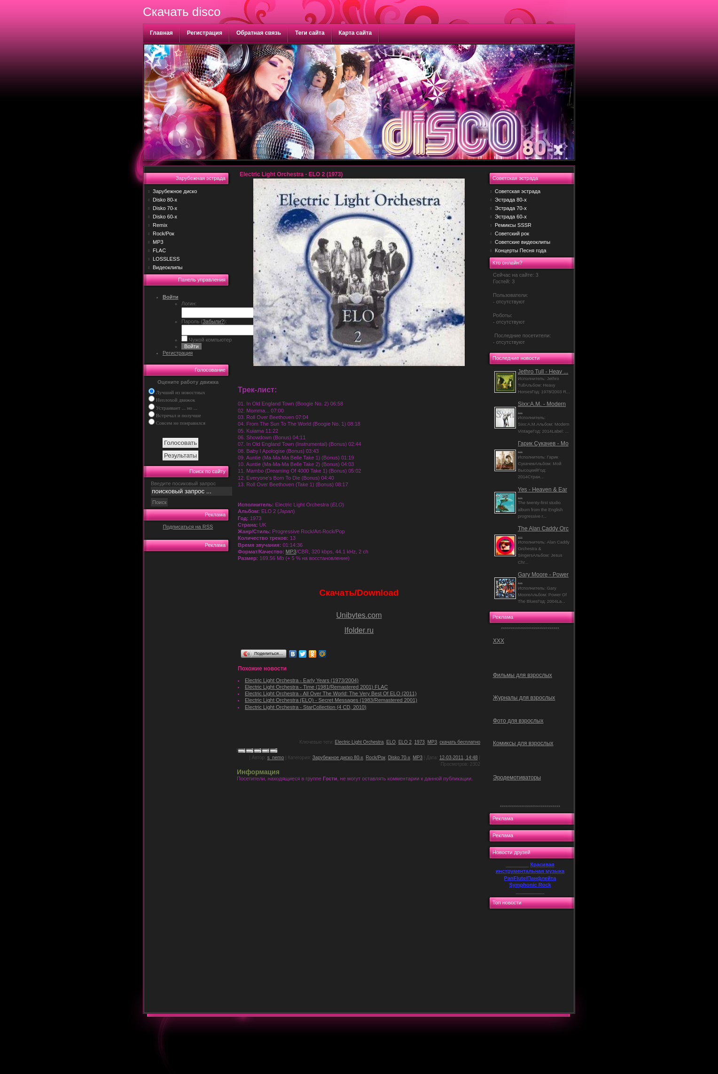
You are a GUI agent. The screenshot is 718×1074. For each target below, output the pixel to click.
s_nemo (275, 757)
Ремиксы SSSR (513, 225)
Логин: (189, 303)
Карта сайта (355, 33)
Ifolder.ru (359, 630)
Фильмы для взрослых (522, 675)
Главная (161, 33)
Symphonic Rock (530, 884)
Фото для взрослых (518, 720)
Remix (160, 225)
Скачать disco (181, 12)
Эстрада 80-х (511, 199)
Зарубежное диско (175, 191)
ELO (391, 742)
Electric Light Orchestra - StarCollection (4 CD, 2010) (306, 707)
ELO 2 (405, 742)
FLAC (159, 250)
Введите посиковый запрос (183, 483)
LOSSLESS (166, 259)
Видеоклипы (168, 267)
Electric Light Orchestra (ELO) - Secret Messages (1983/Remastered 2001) (331, 700)
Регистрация (204, 33)
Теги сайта (310, 33)
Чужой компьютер (209, 339)
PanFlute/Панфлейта (530, 878)
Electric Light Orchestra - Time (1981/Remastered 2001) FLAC (316, 687)
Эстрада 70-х (511, 208)
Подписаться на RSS (188, 526)
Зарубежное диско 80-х (337, 757)
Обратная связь (258, 33)
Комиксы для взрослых (523, 743)
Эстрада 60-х (511, 216)
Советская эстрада (517, 191)
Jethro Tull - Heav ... (543, 371)
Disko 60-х (165, 216)
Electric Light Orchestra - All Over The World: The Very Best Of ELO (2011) (331, 693)
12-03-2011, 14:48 (458, 757)
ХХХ (498, 641)
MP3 (158, 242)
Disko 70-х (165, 208)
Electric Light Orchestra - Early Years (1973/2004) (302, 680)
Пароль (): (204, 321)
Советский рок (512, 233)
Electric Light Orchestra (359, 742)
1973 (419, 742)
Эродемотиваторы (517, 777)
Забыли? (213, 321)
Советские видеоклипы (522, 242)
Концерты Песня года (520, 250)
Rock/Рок (163, 233)
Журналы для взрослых (524, 697)
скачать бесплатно (460, 742)
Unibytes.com (359, 615)
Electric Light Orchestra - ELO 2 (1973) (291, 174)
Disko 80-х (165, 199)
